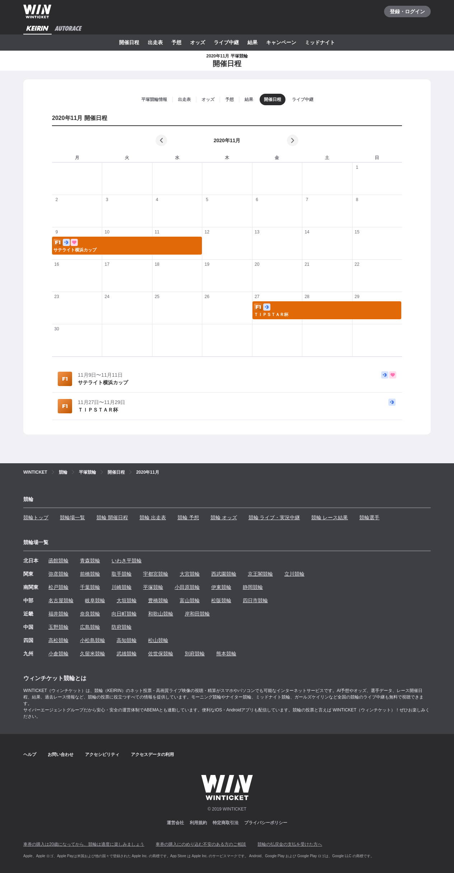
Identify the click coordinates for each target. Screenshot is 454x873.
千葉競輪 (90, 587)
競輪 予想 (188, 517)
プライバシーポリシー (265, 822)
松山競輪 (158, 640)
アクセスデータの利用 (152, 754)
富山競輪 (190, 600)
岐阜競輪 (95, 600)
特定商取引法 (225, 822)
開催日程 (129, 42)
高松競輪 (58, 640)
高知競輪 (127, 640)
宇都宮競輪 (155, 574)
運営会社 (175, 822)
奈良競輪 (90, 614)
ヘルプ (29, 754)
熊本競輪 (226, 653)
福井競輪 (58, 614)
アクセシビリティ (102, 754)
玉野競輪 (58, 627)
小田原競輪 (187, 587)
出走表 (155, 42)
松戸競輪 (58, 587)
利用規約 (198, 822)
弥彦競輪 (58, 574)
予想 (176, 42)
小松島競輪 (92, 640)
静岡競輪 (253, 587)
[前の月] (161, 140)
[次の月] (292, 140)
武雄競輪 (127, 653)
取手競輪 (122, 574)
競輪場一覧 (72, 517)
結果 (252, 42)
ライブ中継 (226, 42)
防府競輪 (122, 627)
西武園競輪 (223, 574)
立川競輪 (294, 574)
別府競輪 (195, 653)
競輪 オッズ (224, 517)
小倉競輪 (58, 653)
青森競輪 (90, 560)
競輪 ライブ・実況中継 (274, 517)
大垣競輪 (127, 600)
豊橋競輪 (158, 600)
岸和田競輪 (197, 614)
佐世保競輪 (160, 653)
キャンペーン (281, 42)
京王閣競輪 (260, 574)
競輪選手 (369, 517)
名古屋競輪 (61, 600)
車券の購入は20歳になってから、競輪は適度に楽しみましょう (83, 844)
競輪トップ (35, 517)
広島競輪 (90, 627)
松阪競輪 (221, 600)
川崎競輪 (122, 587)
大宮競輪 (190, 574)
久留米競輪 (92, 653)
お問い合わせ (61, 754)
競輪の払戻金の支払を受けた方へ (289, 844)
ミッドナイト (320, 42)
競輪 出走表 (152, 517)
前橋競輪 (90, 574)
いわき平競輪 (127, 560)
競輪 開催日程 (112, 517)
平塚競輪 (153, 587)
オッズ (197, 42)
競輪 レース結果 (329, 517)
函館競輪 (58, 560)
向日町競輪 (124, 614)
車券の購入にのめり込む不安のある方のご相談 (201, 844)
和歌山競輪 (160, 614)
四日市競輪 (255, 600)
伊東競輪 (221, 587)
